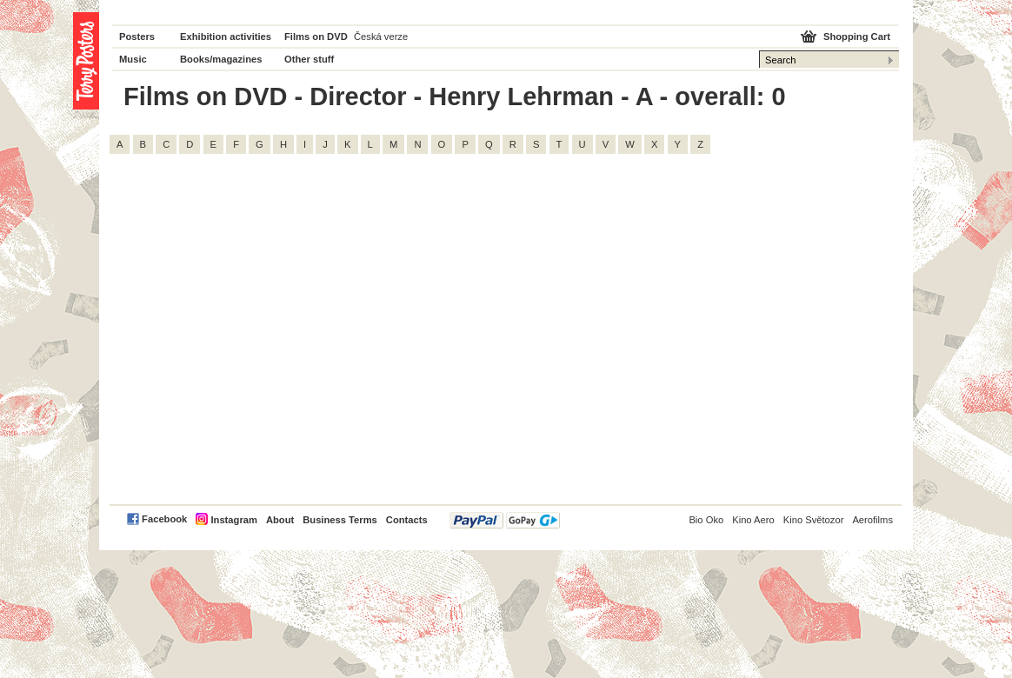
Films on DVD (316, 36)
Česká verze (381, 36)
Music (133, 59)
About (280, 520)
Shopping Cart (856, 36)
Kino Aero (753, 520)
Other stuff (309, 59)
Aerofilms (872, 520)
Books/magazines (221, 59)
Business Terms (340, 520)
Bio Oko (706, 520)
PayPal (504, 520)
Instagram (233, 520)
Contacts (407, 520)
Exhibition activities (225, 36)
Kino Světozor (813, 520)
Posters (137, 36)
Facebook (164, 519)
